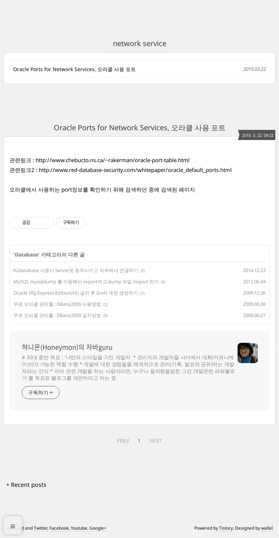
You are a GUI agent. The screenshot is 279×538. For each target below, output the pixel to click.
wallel (267, 528)
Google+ (97, 528)
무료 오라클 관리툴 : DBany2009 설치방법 (57, 315)
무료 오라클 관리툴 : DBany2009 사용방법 (57, 304)
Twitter (40, 528)
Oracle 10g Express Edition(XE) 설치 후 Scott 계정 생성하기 (75, 292)
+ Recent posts (26, 485)
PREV (123, 440)
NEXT (155, 440)
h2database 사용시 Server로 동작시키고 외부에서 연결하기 (75, 270)
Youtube (79, 528)
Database (26, 254)
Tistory (226, 528)
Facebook (59, 528)
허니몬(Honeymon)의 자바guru (67, 347)
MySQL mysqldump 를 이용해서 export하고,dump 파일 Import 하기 (86, 281)
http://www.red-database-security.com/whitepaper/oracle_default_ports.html (135, 169)
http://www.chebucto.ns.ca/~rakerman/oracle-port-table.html (113, 160)
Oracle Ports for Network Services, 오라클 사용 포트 (74, 69)
